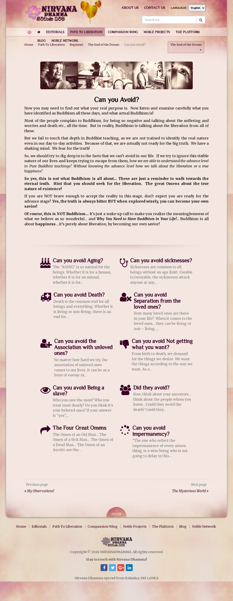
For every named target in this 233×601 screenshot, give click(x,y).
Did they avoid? (151, 387)
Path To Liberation (67, 526)
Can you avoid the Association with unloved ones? (83, 347)
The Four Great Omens (79, 428)
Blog (183, 526)
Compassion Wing (103, 526)
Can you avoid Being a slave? (78, 390)
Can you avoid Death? (78, 295)
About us (130, 8)
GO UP (116, 512)
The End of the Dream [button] (186, 46)
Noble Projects (135, 526)
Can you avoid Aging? (78, 260)
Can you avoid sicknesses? (161, 260)
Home (21, 526)
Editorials (39, 526)
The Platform (163, 526)
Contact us (154, 8)
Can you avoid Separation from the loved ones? (157, 301)
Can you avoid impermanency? (150, 431)
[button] (55, 31)
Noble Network (204, 526)
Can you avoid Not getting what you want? (162, 344)
